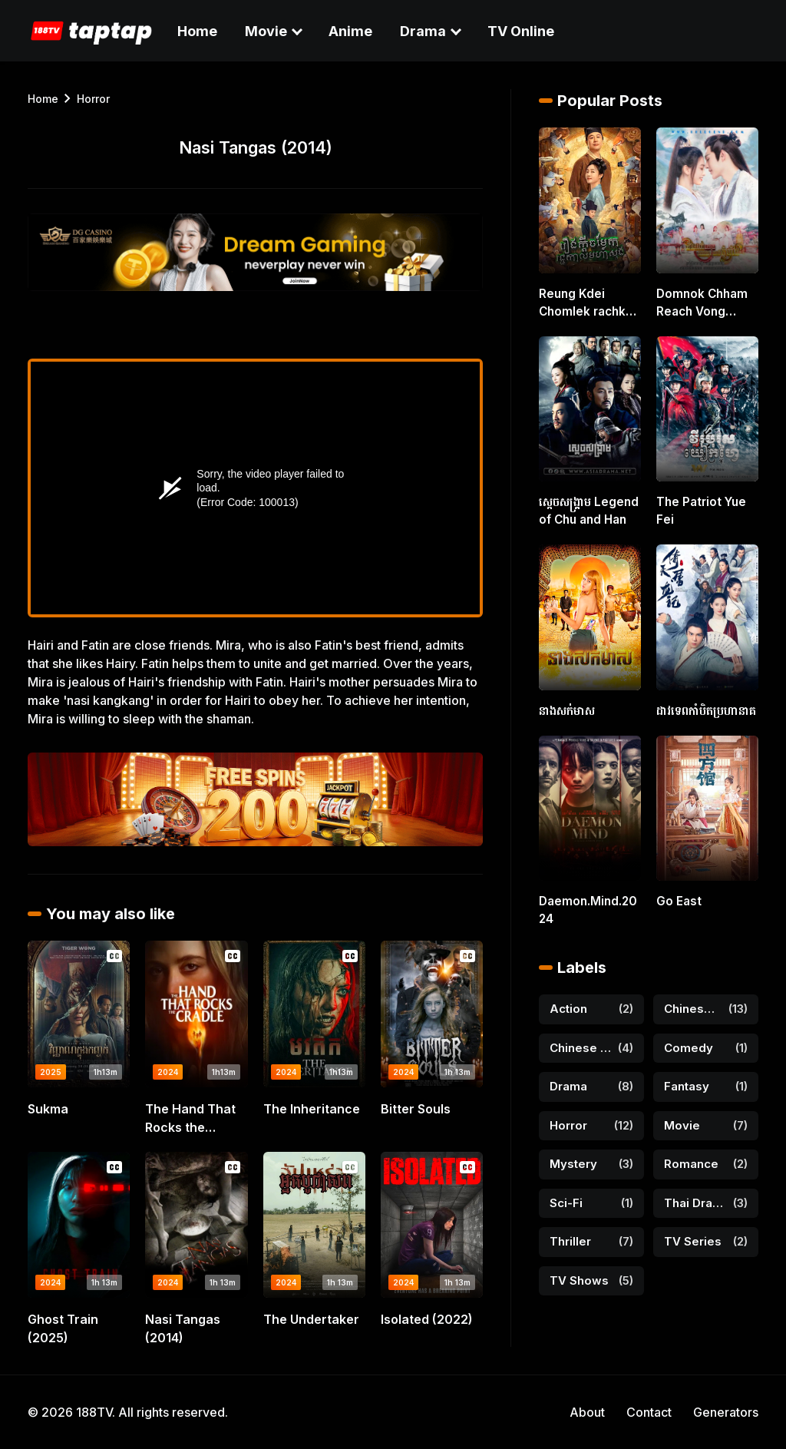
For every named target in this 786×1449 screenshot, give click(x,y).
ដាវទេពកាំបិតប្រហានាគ (701, 704)
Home (197, 31)
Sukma (48, 1109)
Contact (649, 1412)
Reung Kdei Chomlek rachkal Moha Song (585, 302)
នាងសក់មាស (564, 704)
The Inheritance (311, 1109)
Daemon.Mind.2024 (588, 902)
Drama (423, 31)
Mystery (573, 1153)
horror (93, 98)
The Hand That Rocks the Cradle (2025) (190, 1118)
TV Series (693, 1231)
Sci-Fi (566, 1192)
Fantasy (686, 1076)
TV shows (579, 1269)
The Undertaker (311, 1319)
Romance (691, 1153)
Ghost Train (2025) (63, 1328)
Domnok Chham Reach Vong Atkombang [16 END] (698, 302)
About (587, 1412)
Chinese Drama (693, 998)
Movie (266, 31)
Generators (725, 1412)
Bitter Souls (416, 1109)
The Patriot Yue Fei (698, 506)
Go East (677, 894)
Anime (350, 31)
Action (568, 998)
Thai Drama (695, 1192)
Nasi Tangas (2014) (182, 1328)
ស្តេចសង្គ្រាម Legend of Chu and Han (584, 506)
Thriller (570, 1231)
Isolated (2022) (427, 1319)
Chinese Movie (581, 1037)
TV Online (520, 31)
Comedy (688, 1037)
